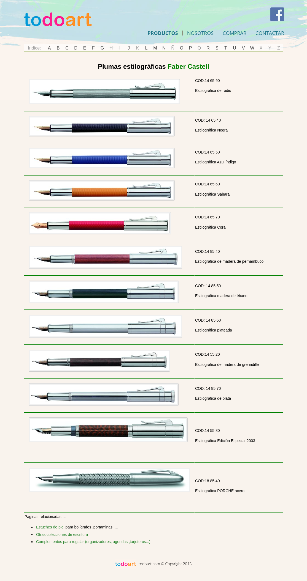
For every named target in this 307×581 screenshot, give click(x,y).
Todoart (58, 19)
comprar (234, 33)
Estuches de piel (50, 527)
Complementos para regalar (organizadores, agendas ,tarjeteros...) (93, 541)
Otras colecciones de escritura (62, 534)
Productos (162, 33)
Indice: (34, 48)
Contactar (269, 33)
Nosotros (200, 33)
